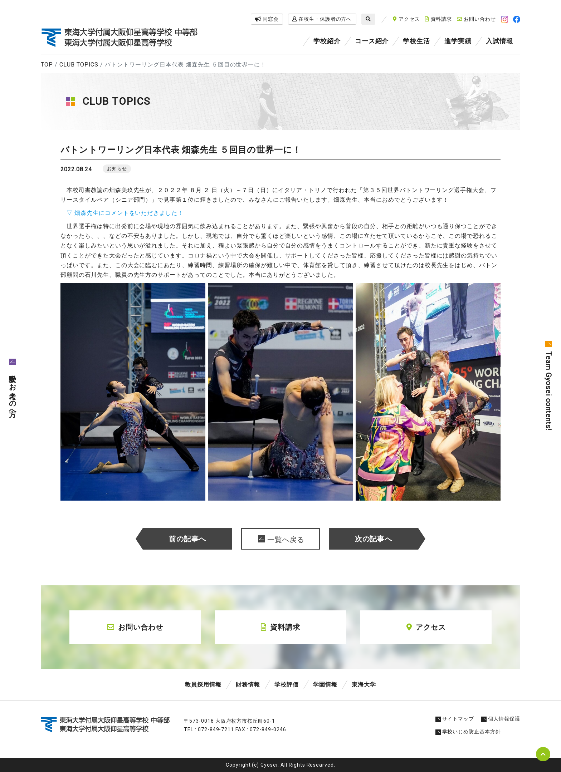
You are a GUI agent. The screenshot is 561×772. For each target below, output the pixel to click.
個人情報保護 (500, 719)
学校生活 (416, 41)
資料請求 (438, 19)
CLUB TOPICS (79, 64)
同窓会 (267, 19)
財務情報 (248, 684)
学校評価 (286, 684)
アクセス (406, 19)
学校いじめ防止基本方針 (468, 731)
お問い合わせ (476, 19)
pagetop (543, 754)
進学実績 (458, 41)
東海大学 (364, 684)
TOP (47, 64)
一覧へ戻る (286, 539)
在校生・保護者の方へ (322, 19)
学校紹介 (327, 41)
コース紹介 (372, 41)
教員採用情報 (203, 684)
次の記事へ (373, 539)
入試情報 (499, 41)
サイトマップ (454, 719)
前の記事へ (187, 539)
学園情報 (325, 684)
